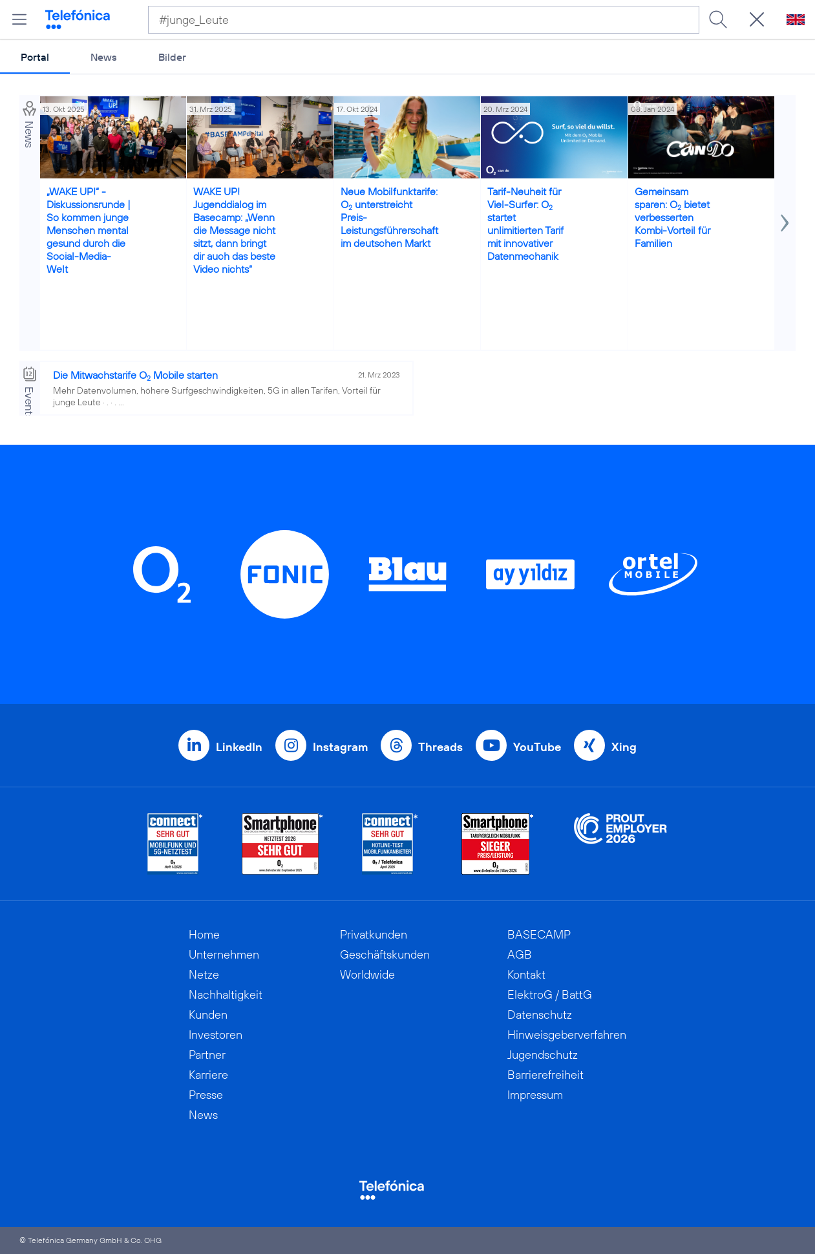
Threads (440, 746)
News (103, 56)
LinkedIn (239, 746)
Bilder (172, 56)
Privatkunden (373, 934)
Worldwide (367, 974)
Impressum (535, 1094)
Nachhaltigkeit (225, 994)
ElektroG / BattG (549, 994)
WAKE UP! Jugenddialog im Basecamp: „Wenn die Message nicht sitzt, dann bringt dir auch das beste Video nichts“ (234, 230)
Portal (35, 56)
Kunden (208, 1014)
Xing (624, 746)
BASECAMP (539, 934)
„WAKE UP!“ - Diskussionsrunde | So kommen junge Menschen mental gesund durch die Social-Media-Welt (89, 230)
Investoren (215, 1034)
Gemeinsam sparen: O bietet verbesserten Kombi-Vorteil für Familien (672, 217)
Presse (206, 1094)
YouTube (537, 746)
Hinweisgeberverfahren (566, 1034)
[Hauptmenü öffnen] (19, 19)
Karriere (208, 1074)
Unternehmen (224, 954)
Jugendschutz (542, 1054)
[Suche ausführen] (718, 19)
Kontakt (526, 974)
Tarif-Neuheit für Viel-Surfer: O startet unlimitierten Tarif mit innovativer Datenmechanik (525, 223)
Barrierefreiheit (545, 1074)
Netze (204, 974)
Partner (207, 1054)
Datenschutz (539, 1014)
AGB (519, 954)
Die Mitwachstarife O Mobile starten (135, 374)
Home (204, 934)
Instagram (340, 746)
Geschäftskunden (385, 954)
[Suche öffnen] (756, 19)
